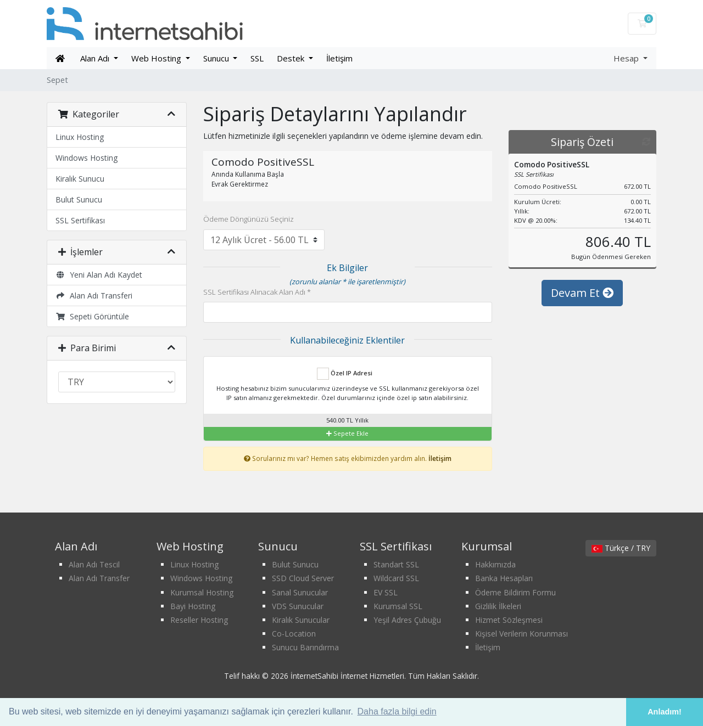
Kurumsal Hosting (201, 592)
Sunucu (217, 58)
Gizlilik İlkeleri (498, 606)
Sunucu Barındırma (305, 647)
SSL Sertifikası (80, 220)
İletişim (339, 58)
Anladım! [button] (665, 711)
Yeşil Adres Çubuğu (407, 620)
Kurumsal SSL (397, 606)
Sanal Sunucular (300, 592)
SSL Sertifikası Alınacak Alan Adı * (257, 292)
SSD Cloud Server (303, 578)
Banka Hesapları (504, 578)
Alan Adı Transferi (93, 295)
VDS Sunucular (297, 606)
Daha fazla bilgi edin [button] (397, 711)
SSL (257, 58)
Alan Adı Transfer (99, 578)
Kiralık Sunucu (79, 178)
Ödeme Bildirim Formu (515, 592)
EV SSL (385, 592)
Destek (291, 58)
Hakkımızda (495, 564)
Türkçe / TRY (621, 548)
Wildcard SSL (396, 578)
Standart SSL (396, 564)
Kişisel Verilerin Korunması (521, 633)
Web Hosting (157, 58)
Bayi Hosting (192, 606)
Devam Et (582, 292)
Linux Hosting (79, 137)
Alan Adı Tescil (94, 564)
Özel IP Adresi (344, 374)
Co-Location (294, 633)
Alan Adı (95, 58)
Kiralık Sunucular (301, 620)
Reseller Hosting (199, 620)
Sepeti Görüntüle (92, 316)
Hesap (627, 58)
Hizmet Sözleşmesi (509, 620)
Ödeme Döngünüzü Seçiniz (248, 219)
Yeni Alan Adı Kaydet (98, 274)
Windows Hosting (86, 158)
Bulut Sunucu (78, 199)
